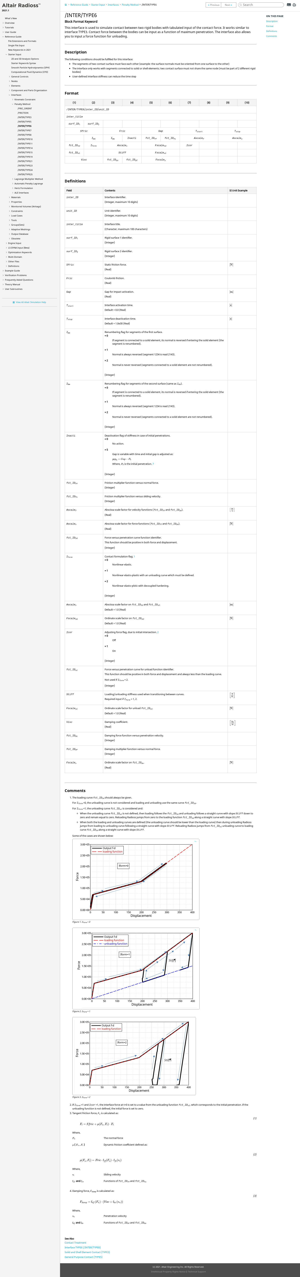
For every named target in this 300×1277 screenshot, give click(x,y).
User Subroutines (13, 288)
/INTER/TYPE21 (25, 161)
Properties (16, 201)
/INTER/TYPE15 (25, 152)
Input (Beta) (18, 247)
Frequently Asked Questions (19, 279)
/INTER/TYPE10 (25, 139)
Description (272, 21)
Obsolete (15, 238)
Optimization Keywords (20, 252)
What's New (11, 18)
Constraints (17, 211)
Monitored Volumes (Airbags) (26, 206)
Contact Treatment (75, 1242)
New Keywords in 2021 (19, 49)
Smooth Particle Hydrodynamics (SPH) (30, 67)
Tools (14, 220)
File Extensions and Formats (22, 41)
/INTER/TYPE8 (24, 134)
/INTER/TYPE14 (25, 148)
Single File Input (16, 45)
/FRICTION (23, 112)
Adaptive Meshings (20, 229)
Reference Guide (13, 36)
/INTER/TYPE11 (25, 143)
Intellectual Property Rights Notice (168, 1271)
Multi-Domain (15, 256)
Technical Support (197, 1271)
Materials (15, 197)
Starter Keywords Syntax (23, 63)
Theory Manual (12, 284)
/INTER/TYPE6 (24, 126)
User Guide (10, 32)
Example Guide (12, 270)
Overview (10, 22)
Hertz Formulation (24, 188)
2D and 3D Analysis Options (25, 58)
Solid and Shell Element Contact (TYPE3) (87, 1252)
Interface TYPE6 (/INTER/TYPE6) (83, 1247)
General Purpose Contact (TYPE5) (84, 1257)
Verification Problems (16, 275)
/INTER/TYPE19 (25, 156)
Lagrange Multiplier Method (29, 178)
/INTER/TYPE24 (25, 169)
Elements (15, 85)
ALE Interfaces (22, 192)
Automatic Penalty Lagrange (29, 183)
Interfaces (16, 94)
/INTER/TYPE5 (24, 121)
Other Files (13, 261)
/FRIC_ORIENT (25, 108)
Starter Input (14, 54)
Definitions (13, 266)
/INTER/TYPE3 (24, 117)
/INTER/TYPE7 (24, 130)
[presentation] (231, 264)
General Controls (19, 76)
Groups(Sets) (17, 224)
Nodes (14, 81)
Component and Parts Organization (29, 90)
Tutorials (9, 27)
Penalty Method (22, 104)
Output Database (19, 233)
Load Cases (16, 215)
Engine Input (14, 243)
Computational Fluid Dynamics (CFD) (29, 71)
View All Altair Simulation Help (31, 302)
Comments (271, 36)
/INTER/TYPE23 (25, 165)
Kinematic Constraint (25, 99)
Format (269, 26)
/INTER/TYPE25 (25, 174)
